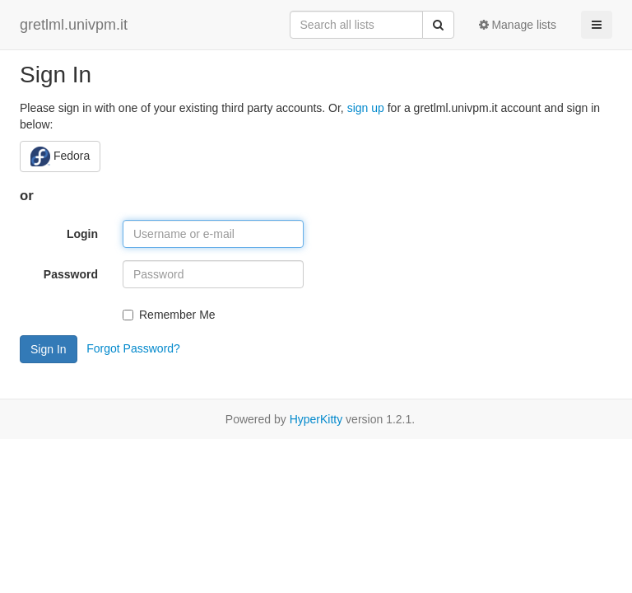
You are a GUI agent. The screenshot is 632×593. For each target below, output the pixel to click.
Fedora (60, 156)
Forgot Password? (133, 347)
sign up (365, 107)
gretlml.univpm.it (74, 24)
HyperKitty (316, 419)
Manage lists (517, 24)
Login (82, 233)
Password (71, 274)
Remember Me (169, 314)
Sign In (48, 349)
